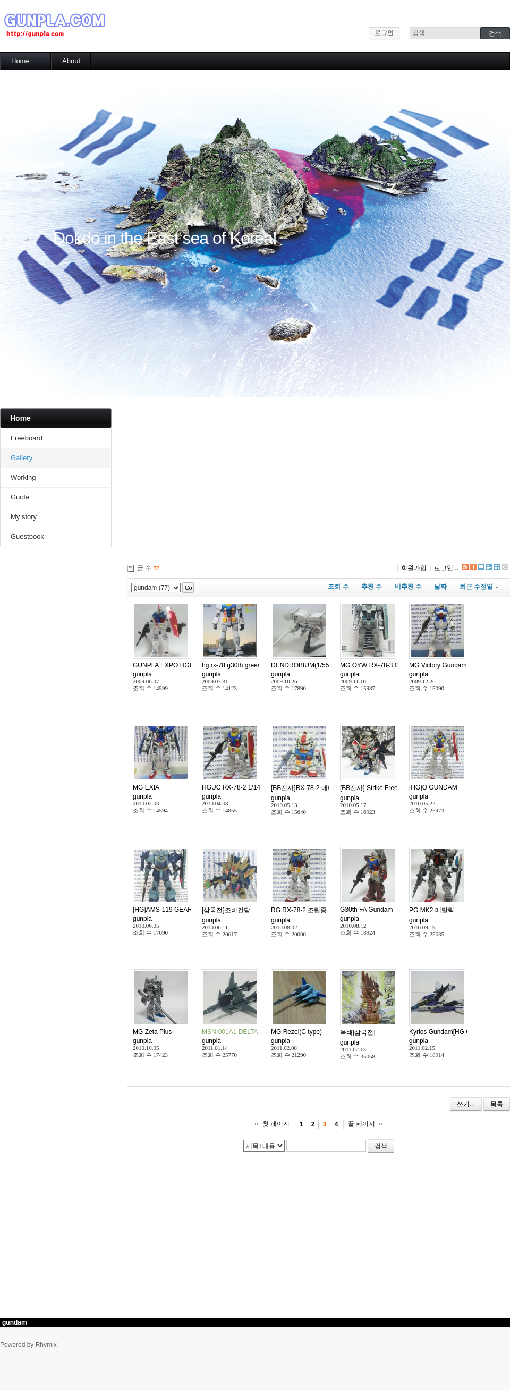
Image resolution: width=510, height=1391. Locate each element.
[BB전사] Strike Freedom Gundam (388, 788)
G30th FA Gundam (366, 909)
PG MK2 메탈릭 (431, 910)
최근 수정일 (479, 586)
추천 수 (371, 586)
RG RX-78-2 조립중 (299, 910)
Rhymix (46, 1344)
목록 (496, 1104)
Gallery (21, 458)
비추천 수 (408, 586)
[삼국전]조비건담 (226, 910)
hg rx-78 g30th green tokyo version (251, 665)
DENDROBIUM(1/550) (303, 665)
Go (188, 587)
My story (24, 517)
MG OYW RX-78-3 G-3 (372, 665)
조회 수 (338, 586)
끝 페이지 (361, 1123)
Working (23, 477)
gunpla (142, 674)
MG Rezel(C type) (296, 1032)
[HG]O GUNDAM (433, 787)
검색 (381, 1146)
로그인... (446, 568)
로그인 (384, 33)
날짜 (440, 586)
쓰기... (466, 1104)
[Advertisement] (282, 482)
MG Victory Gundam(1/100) (448, 665)
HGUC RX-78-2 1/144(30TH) (243, 787)
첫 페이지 (276, 1123)
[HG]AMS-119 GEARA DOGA (175, 909)
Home (20, 61)
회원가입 (414, 568)
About (71, 61)
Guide (20, 497)
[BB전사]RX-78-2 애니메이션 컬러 (319, 788)
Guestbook (27, 536)
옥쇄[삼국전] (358, 1032)
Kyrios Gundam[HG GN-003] (449, 1032)
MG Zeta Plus (152, 1032)
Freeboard (26, 438)
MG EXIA (146, 787)
